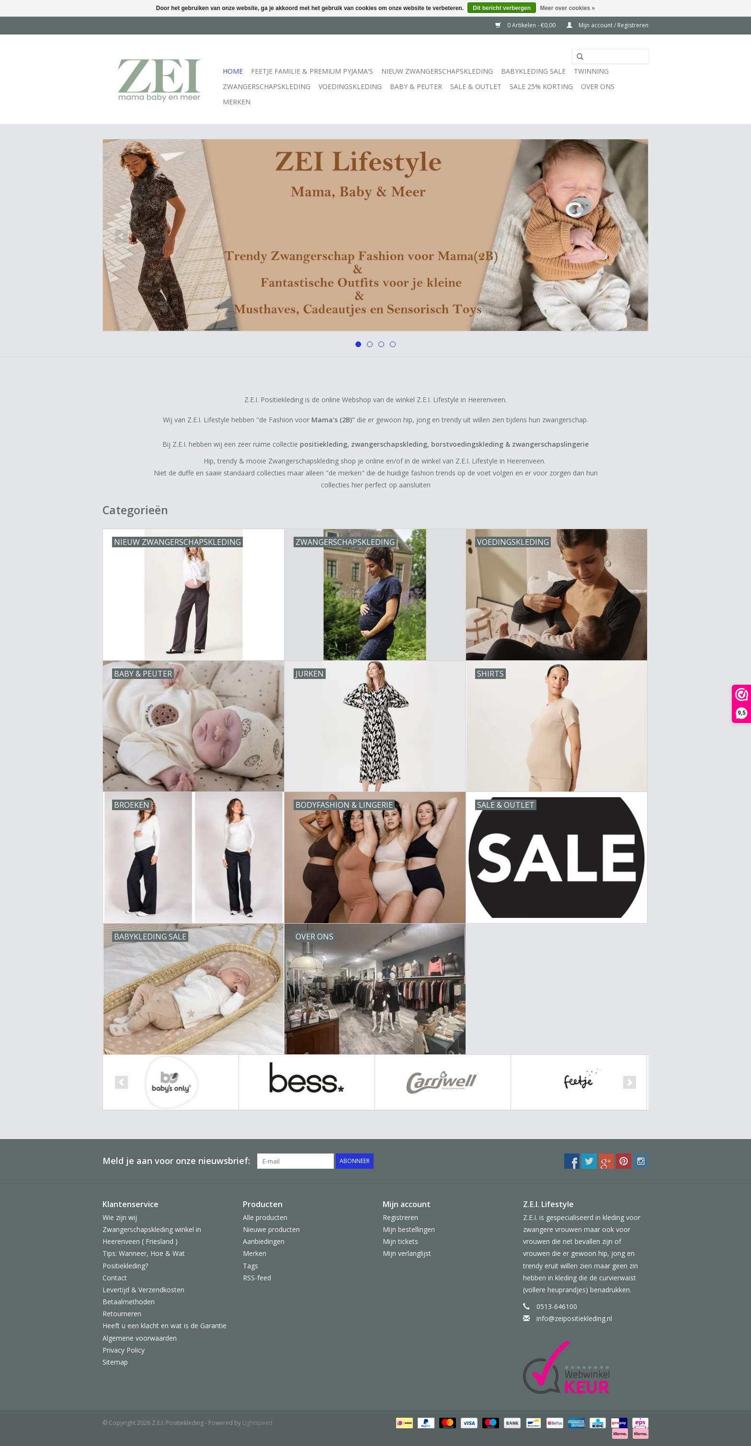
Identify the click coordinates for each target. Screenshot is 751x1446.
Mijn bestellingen (409, 1229)
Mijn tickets (400, 1241)
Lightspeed (257, 1423)
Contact (114, 1277)
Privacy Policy (123, 1350)
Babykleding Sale (533, 71)
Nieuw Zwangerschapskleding (437, 71)
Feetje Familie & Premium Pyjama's (312, 71)
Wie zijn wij (119, 1217)
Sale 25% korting (541, 86)
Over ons (597, 86)
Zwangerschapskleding (266, 86)
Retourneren (121, 1313)
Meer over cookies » (567, 8)
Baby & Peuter (416, 86)
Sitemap (115, 1362)
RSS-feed (257, 1277)
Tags (250, 1265)
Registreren (400, 1217)
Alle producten (265, 1217)
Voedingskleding (350, 86)
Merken (236, 101)
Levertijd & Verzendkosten (143, 1289)
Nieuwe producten (271, 1229)
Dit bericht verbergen (502, 8)
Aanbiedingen (263, 1241)
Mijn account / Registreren (608, 25)
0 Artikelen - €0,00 (526, 25)
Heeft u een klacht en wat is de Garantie (164, 1325)
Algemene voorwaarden (139, 1338)
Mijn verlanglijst (407, 1253)
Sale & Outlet (475, 86)
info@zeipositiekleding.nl (574, 1318)
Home (233, 71)
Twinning (591, 71)
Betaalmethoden (128, 1301)
